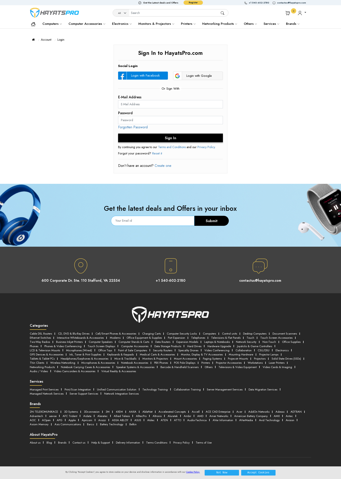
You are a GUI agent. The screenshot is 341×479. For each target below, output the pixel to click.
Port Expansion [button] (176, 338)
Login (60, 39)
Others (250, 23)
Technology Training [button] (155, 389)
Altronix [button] (157, 416)
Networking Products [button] (42, 367)
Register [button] (193, 2)
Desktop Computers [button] (254, 334)
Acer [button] (239, 412)
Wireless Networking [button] (62, 363)
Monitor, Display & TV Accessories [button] (202, 354)
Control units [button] (229, 334)
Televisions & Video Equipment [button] (238, 367)
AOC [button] (33, 420)
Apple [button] (72, 420)
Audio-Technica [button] (197, 420)
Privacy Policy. (206, 147)
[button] (258, 2)
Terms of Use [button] (204, 442)
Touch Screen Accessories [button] (276, 338)
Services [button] (271, 23)
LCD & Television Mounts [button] (45, 350)
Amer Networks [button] (218, 416)
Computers (52, 23)
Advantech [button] (36, 416)
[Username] (174, 13)
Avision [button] (290, 420)
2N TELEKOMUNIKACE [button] (44, 412)
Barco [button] (90, 424)
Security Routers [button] (162, 350)
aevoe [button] (53, 416)
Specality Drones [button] (188, 350)
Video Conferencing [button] (216, 350)
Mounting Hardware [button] (241, 354)
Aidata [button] (87, 416)
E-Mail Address (129, 97)
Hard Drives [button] (194, 346)
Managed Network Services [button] (47, 394)
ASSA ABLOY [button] (120, 420)
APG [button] (59, 420)
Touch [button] (250, 338)
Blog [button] (49, 442)
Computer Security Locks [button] (182, 334)
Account (46, 39)
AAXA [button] (132, 412)
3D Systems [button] (71, 412)
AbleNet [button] (147, 412)
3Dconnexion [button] (92, 412)
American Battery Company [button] (251, 416)
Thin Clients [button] (37, 363)
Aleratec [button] (102, 416)
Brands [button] (292, 23)
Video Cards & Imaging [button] (277, 367)
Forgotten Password (133, 127)
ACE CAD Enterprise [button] (218, 412)
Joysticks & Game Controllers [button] (254, 346)
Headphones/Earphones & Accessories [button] (84, 359)
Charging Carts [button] (151, 334)
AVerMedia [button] (246, 420)
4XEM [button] (119, 412)
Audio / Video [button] (39, 371)
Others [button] (208, 367)
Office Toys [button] (105, 350)
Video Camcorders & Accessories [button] (74, 371)
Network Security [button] (246, 342)
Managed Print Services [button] (44, 389)
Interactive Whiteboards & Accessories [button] (80, 338)
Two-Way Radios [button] (40, 342)
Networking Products (219, 23)
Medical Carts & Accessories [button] (157, 354)
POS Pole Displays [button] (184, 363)
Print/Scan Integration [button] (78, 389)
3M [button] (108, 412)
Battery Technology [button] (111, 424)
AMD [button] (200, 416)
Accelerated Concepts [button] (172, 412)
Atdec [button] (151, 420)
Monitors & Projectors (156, 23)
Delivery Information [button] (128, 442)
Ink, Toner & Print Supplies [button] (85, 354)
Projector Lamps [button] (268, 354)
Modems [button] (115, 338)
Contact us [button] (78, 442)
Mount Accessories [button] (185, 359)
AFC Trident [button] (70, 416)
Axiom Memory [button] (39, 424)
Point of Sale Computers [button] (132, 350)
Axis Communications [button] (68, 424)
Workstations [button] (255, 363)
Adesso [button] (280, 412)
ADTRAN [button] (296, 412)
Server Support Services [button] (84, 394)
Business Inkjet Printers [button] (69, 342)
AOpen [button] (46, 420)
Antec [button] (289, 416)
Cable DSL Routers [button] (41, 334)
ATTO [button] (177, 420)
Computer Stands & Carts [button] (134, 342)
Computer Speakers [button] (100, 342)
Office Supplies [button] (291, 342)
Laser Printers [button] (276, 363)
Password (125, 113)
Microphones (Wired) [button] (79, 350)
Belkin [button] (133, 424)
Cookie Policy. (193, 472)
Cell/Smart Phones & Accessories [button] (115, 334)
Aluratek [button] (173, 416)
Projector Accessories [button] (229, 363)
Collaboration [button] (244, 350)
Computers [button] (209, 334)
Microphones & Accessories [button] (98, 363)
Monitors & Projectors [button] (155, 359)
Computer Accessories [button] (134, 346)
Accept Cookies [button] (258, 472)
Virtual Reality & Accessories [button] (118, 371)
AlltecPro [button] (141, 416)
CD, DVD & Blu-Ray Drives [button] (73, 334)
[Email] (152, 221)
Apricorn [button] (87, 420)
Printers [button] (205, 363)
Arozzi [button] (102, 420)
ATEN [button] (164, 420)
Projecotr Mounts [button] (238, 359)
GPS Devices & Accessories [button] (46, 354)
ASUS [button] (137, 420)
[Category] (121, 13)
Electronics (122, 23)
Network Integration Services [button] (121, 394)
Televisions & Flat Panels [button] (226, 338)
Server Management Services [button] (224, 389)
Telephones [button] (198, 338)
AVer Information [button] (223, 420)
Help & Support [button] (100, 442)
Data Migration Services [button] (263, 389)
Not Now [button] (221, 472)
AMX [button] (277, 416)
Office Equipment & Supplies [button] (144, 338)
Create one (162, 165)
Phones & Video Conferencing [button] (63, 346)
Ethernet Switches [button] (40, 338)
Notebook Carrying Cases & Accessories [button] (85, 367)
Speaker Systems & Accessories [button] (135, 367)
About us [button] (35, 442)
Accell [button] (196, 412)
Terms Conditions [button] (156, 442)
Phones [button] (34, 346)
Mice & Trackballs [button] (125, 359)
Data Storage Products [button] (167, 346)
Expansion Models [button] (187, 342)
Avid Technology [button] (269, 420)
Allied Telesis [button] (122, 416)
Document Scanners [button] (284, 334)
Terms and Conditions (172, 147)
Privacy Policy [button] (181, 442)
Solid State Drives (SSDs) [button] (286, 359)
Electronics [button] (282, 350)
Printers (188, 23)
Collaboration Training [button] (187, 389)
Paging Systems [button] (212, 359)
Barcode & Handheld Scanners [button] (179, 367)
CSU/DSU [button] (263, 350)
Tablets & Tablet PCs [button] (42, 359)
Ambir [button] (187, 416)
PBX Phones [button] (161, 363)
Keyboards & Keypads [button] (120, 354)
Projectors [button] (260, 359)
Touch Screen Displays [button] (101, 346)
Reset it (157, 153)
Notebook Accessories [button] (134, 363)
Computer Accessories (87, 23)
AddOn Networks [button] (258, 412)
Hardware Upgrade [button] (219, 346)
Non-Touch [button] (269, 342)
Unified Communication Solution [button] (116, 389)
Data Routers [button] (162, 342)
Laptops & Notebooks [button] (217, 342)
